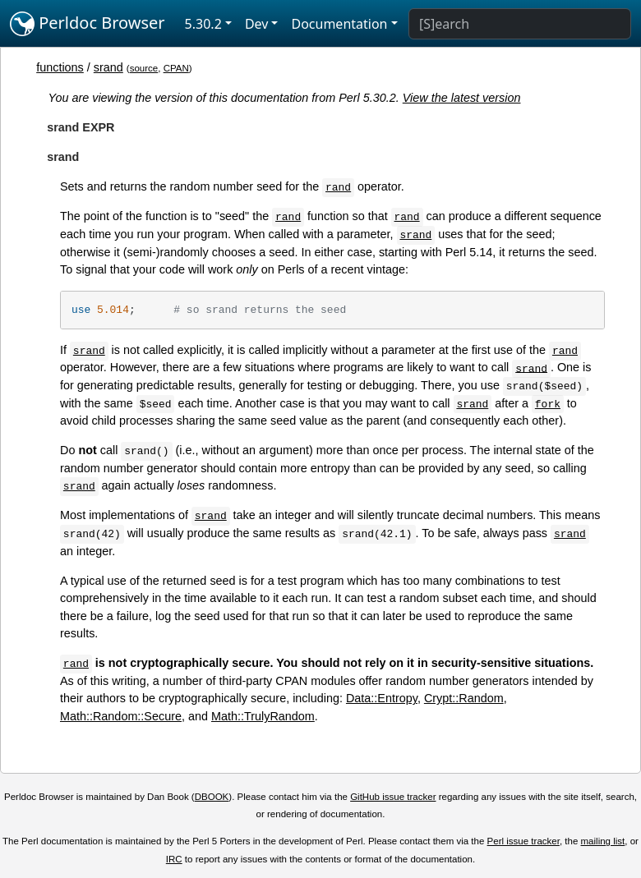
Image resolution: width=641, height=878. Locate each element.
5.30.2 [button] (203, 24)
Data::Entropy (381, 698)
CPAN (176, 68)
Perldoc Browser (87, 23)
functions (60, 67)
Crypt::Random (464, 698)
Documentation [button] (339, 24)
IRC (174, 859)
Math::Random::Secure (121, 716)
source (144, 68)
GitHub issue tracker (393, 797)
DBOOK (212, 797)
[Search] (519, 23)
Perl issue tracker (523, 841)
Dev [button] (257, 24)
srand (108, 67)
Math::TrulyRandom (263, 716)
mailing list (603, 841)
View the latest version (462, 97)
